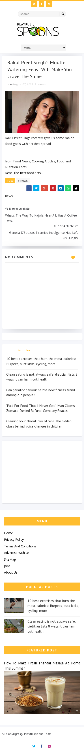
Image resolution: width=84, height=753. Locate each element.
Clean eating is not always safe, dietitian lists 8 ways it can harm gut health (52, 626)
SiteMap (10, 559)
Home (8, 533)
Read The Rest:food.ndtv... (24, 173)
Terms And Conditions (20, 546)
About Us (10, 572)
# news (23, 181)
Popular (24, 350)
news (42, 84)
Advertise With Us (17, 553)
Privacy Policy (14, 539)
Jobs (7, 566)
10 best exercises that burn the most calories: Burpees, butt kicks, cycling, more (53, 605)
